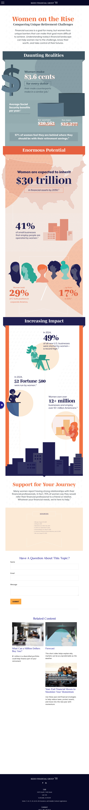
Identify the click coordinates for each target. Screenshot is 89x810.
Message (13, 584)
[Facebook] (42, 783)
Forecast (50, 648)
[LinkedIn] (46, 783)
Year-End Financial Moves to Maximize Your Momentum (60, 690)
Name (12, 562)
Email (12, 573)
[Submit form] (15, 601)
